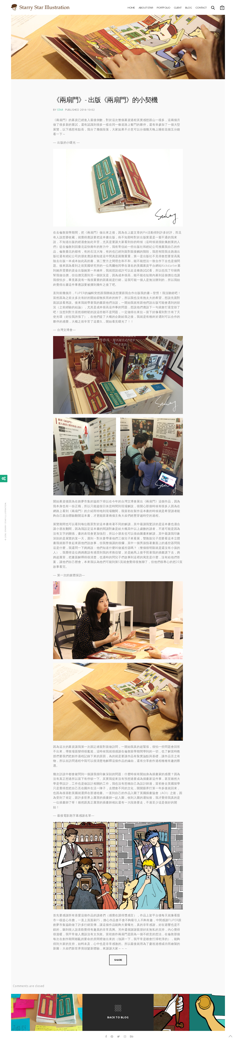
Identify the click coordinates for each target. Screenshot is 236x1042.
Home (131, 7)
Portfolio (163, 7)
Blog (188, 7)
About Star (146, 7)
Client (177, 7)
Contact (200, 7)
